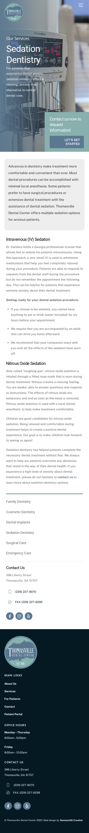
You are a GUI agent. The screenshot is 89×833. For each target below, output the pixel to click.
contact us (65, 477)
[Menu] (81, 5)
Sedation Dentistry (20, 533)
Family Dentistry (18, 502)
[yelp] (28, 615)
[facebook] (10, 615)
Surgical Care (16, 543)
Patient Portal (13, 714)
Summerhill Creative (71, 820)
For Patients (12, 698)
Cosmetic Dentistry (20, 512)
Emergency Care (18, 553)
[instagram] (19, 615)
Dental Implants (18, 522)
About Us (10, 683)
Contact (9, 706)
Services (10, 691)
